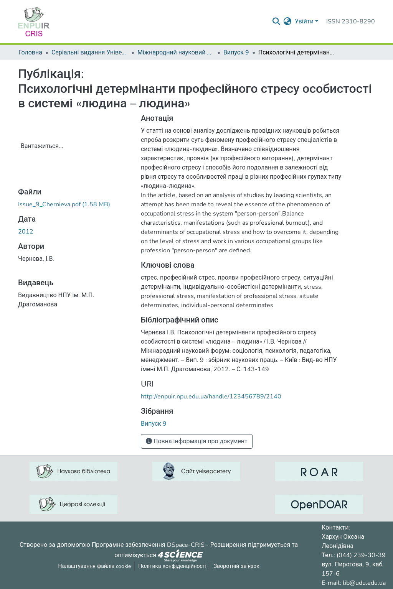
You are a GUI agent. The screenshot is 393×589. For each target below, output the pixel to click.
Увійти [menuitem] (304, 21)
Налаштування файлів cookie (94, 566)
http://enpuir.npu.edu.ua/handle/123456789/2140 (211, 396)
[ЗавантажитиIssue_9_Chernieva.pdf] (64, 204)
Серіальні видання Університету (89, 52)
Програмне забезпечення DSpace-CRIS (148, 545)
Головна (30, 52)
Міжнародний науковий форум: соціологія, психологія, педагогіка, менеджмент (175, 52)
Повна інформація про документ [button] (197, 441)
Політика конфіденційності (172, 566)
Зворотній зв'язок (236, 566)
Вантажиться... (42, 146)
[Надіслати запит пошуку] (276, 21)
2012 (25, 231)
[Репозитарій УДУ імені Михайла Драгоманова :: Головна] (34, 21)
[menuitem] (287, 21)
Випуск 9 (236, 52)
